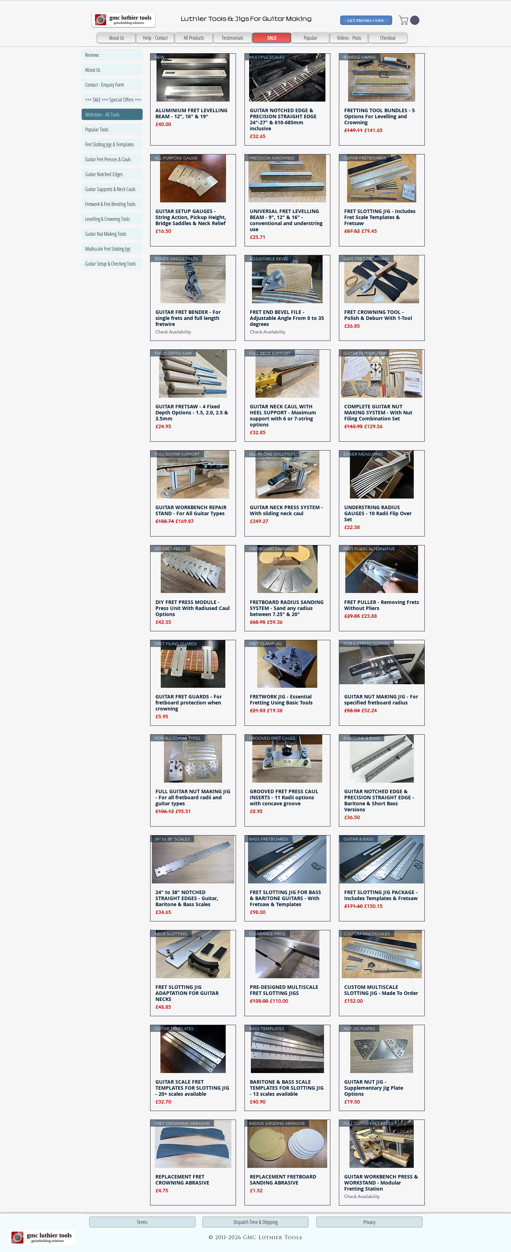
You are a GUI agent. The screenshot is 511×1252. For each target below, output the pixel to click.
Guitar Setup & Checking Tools (110, 263)
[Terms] (142, 1221)
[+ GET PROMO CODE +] (366, 20)
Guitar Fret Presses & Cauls (108, 159)
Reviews (92, 54)
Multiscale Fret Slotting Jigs (108, 248)
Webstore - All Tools (102, 114)
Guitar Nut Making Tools (105, 233)
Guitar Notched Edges (104, 174)
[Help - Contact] (155, 38)
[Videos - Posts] (349, 38)
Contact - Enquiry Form (104, 84)
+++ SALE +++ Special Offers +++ (113, 99)
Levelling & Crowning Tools (107, 218)
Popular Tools (97, 129)
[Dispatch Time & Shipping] (255, 1221)
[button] (410, 20)
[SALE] (232, 38)
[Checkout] (387, 38)
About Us (92, 69)
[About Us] (116, 38)
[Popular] (310, 38)
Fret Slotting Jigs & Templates (109, 144)
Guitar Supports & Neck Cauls (110, 188)
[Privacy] (369, 1221)
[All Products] (194, 38)
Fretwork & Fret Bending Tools (110, 203)
